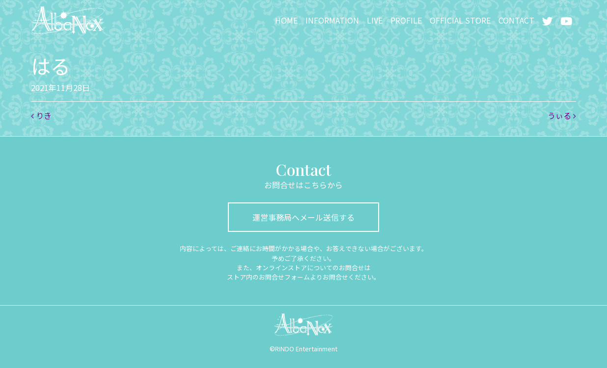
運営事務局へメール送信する (303, 217)
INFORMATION (332, 20)
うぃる (562, 115)
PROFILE (406, 20)
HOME (286, 20)
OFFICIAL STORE (460, 20)
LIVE (375, 20)
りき (41, 115)
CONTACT (516, 20)
